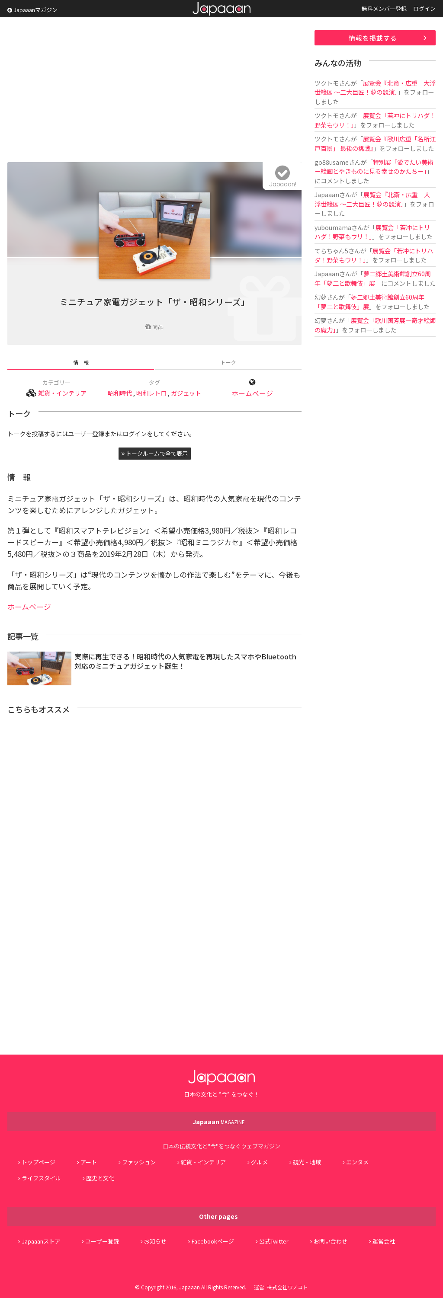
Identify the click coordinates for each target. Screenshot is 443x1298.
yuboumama (333, 227)
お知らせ (155, 1241)
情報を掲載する (373, 37)
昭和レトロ (151, 392)
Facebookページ (213, 1241)
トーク (228, 362)
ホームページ (252, 393)
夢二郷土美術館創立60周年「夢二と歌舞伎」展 (373, 278)
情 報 (81, 362)
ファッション (139, 1162)
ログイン (424, 8)
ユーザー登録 (102, 1241)
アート (88, 1162)
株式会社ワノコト (287, 1287)
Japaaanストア (41, 1241)
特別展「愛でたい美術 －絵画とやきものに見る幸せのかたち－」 (374, 166)
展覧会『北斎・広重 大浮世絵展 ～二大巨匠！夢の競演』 (375, 87)
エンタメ (357, 1162)
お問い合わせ (330, 1241)
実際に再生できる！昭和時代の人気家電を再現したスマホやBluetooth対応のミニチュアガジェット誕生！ (185, 661)
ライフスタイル (41, 1178)
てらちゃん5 (331, 250)
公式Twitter (274, 1241)
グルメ (259, 1162)
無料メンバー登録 (384, 8)
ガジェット (186, 392)
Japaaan (221, 9)
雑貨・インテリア (62, 392)
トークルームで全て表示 (155, 453)
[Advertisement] (154, 90)
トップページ (38, 1162)
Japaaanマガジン (32, 10)
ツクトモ (327, 82)
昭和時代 (120, 392)
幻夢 (321, 296)
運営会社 (383, 1241)
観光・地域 (307, 1162)
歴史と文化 (100, 1178)
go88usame (332, 161)
